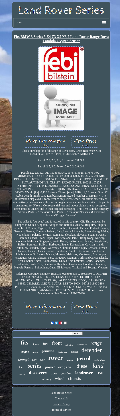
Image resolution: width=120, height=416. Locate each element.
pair (42, 359)
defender (92, 350)
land (98, 365)
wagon (70, 360)
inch (21, 367)
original (65, 367)
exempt (23, 359)
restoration (99, 360)
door (54, 373)
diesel (83, 366)
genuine (47, 351)
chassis (74, 378)
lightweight (82, 344)
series (35, 365)
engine (25, 351)
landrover (84, 373)
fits (24, 342)
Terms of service (61, 409)
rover (55, 357)
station (74, 352)
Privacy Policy (61, 404)
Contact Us (61, 398)
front (57, 343)
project (49, 367)
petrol (83, 358)
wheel (60, 378)
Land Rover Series (61, 392)
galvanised (69, 345)
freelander (62, 352)
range (96, 343)
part (34, 360)
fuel (45, 344)
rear (100, 372)
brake (35, 352)
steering (22, 374)
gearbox (66, 373)
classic (35, 344)
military (46, 379)
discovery (38, 372)
